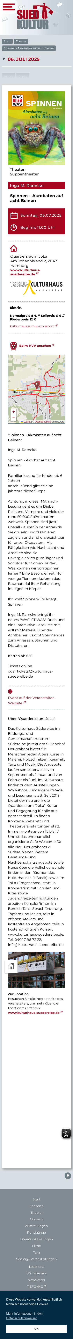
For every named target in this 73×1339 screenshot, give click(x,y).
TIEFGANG (35, 1286)
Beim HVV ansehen (35, 346)
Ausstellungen (36, 1226)
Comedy (36, 1219)
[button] (36, 385)
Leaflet (26, 421)
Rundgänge (36, 1232)
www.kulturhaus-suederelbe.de (25, 272)
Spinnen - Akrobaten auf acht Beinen (29, 48)
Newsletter (36, 1280)
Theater (21, 41)
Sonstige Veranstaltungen (36, 1259)
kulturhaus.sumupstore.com (32, 326)
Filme (36, 1246)
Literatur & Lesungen (36, 1239)
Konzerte (36, 1206)
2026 (8, 77)
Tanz (36, 1252)
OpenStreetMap (43, 421)
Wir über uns (36, 1273)
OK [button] (36, 1328)
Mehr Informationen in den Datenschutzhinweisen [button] (24, 1316)
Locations (36, 1267)
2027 (22, 77)
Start (7, 41)
